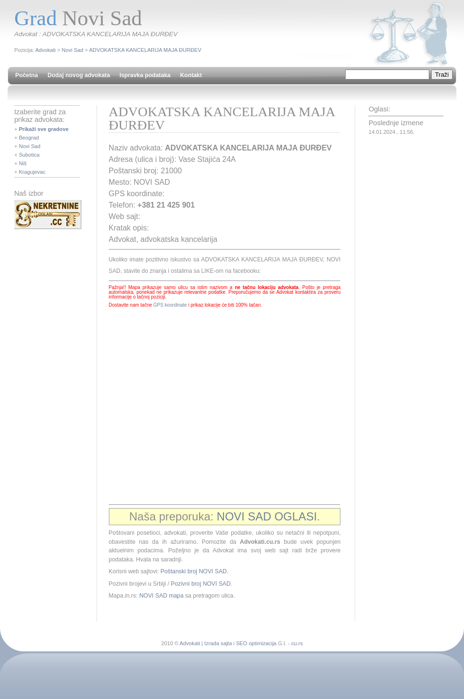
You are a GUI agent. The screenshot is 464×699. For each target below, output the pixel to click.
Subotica (29, 155)
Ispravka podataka (144, 75)
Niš (23, 163)
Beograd (29, 137)
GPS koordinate (170, 305)
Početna (26, 75)
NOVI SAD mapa (161, 595)
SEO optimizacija (256, 643)
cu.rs (297, 643)
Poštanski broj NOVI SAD (193, 571)
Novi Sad (72, 50)
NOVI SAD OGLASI (267, 516)
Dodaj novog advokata (79, 75)
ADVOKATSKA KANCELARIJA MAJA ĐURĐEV (145, 50)
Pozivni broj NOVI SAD (201, 583)
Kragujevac (32, 172)
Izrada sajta (218, 643)
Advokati (45, 50)
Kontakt (191, 75)
